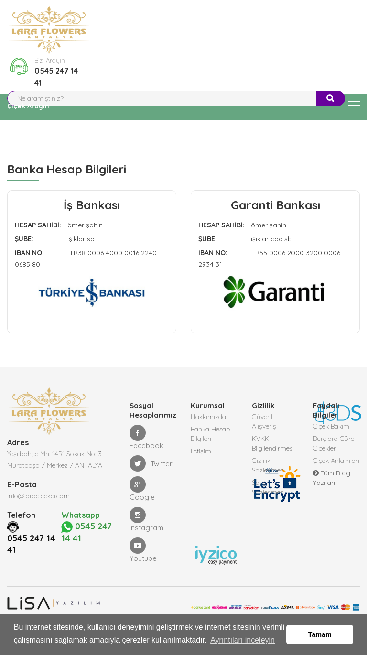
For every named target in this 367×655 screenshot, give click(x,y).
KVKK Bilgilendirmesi (273, 443)
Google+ (144, 489)
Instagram (146, 519)
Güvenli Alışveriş (264, 421)
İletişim (201, 451)
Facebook (146, 437)
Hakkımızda (208, 416)
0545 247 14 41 (56, 76)
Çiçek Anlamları (336, 460)
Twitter (151, 463)
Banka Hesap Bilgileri (210, 434)
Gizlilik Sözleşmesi (268, 465)
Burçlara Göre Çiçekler (333, 443)
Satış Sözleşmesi (268, 487)
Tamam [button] (320, 634)
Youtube (143, 550)
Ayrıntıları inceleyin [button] (242, 640)
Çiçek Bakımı (332, 426)
